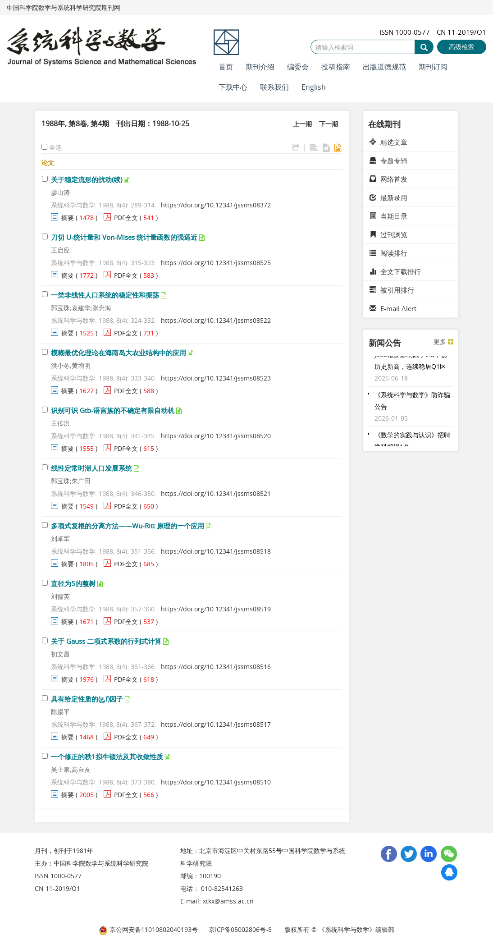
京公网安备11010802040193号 (148, 929)
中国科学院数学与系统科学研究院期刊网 (63, 7)
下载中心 (233, 87)
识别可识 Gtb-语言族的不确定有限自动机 (112, 410)
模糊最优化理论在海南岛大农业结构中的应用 (118, 352)
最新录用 (388, 197)
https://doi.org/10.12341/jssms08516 (216, 666)
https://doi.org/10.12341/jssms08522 (216, 320)
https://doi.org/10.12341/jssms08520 (216, 435)
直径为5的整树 (73, 583)
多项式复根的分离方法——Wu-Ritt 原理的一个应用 (127, 525)
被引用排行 (392, 289)
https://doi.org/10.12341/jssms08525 (216, 262)
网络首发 (388, 178)
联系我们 (274, 87)
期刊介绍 (260, 67)
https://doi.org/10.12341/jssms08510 (216, 782)
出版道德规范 (384, 67)
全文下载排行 (395, 271)
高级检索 (461, 46)
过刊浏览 (388, 234)
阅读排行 (388, 252)
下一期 (328, 123)
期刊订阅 (433, 67)
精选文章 (388, 142)
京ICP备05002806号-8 (240, 929)
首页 (226, 67)
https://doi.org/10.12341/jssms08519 (216, 609)
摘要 (67, 217)
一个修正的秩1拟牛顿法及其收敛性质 (107, 756)
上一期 (302, 123)
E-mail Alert (393, 308)
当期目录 (388, 215)
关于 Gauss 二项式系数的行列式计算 (106, 641)
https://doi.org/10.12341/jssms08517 (216, 724)
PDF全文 (126, 217)
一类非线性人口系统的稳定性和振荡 (105, 294)
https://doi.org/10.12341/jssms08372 (216, 205)
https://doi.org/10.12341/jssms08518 (216, 551)
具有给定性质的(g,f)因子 (87, 698)
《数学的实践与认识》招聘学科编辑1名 (412, 443)
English (313, 87)
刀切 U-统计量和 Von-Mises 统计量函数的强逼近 (124, 237)
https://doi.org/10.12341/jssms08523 (216, 378)
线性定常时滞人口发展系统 (91, 467)
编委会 (298, 67)
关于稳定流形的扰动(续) (86, 179)
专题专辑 (388, 160)
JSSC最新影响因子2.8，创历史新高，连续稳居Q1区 (410, 363)
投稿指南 (335, 67)
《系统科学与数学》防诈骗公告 (412, 403)
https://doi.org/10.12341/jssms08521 (216, 493)
